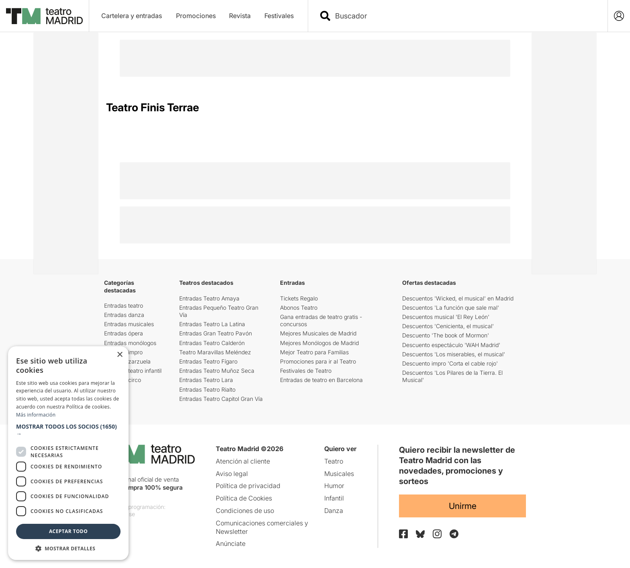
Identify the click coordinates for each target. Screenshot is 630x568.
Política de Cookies (244, 498)
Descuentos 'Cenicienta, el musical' (448, 326)
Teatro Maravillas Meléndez (215, 352)
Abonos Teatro (298, 307)
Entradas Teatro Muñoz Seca (216, 370)
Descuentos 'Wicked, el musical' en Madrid (457, 298)
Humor (334, 486)
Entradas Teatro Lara (206, 379)
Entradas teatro (123, 305)
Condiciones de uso (245, 511)
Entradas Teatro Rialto (207, 389)
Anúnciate (230, 543)
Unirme (463, 506)
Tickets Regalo (299, 298)
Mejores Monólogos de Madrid (319, 342)
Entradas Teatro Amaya (209, 298)
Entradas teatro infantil (133, 370)
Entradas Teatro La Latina (212, 324)
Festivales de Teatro (305, 370)
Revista (240, 16)
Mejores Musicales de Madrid (318, 333)
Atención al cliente (243, 461)
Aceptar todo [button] (68, 531)
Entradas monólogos (130, 342)
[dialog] (68, 453)
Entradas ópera (123, 333)
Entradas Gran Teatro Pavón (215, 333)
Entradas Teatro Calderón (212, 342)
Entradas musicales (129, 324)
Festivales (279, 16)
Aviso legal (232, 474)
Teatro (333, 461)
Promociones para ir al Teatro (318, 361)
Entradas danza (124, 314)
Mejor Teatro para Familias (314, 352)
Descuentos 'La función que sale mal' (450, 307)
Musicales (339, 474)
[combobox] (464, 16)
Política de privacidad (248, 486)
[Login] (619, 16)
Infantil (334, 498)
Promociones (196, 16)
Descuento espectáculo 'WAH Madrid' (451, 344)
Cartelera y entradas (131, 16)
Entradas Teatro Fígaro (208, 361)
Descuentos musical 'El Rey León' (445, 316)
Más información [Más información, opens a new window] (35, 414)
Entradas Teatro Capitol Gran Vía (221, 398)
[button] (68, 430)
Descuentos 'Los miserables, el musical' (453, 354)
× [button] (120, 355)
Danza (333, 511)
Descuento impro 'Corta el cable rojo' (450, 363)
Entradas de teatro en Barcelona (321, 379)
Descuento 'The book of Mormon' (445, 335)
